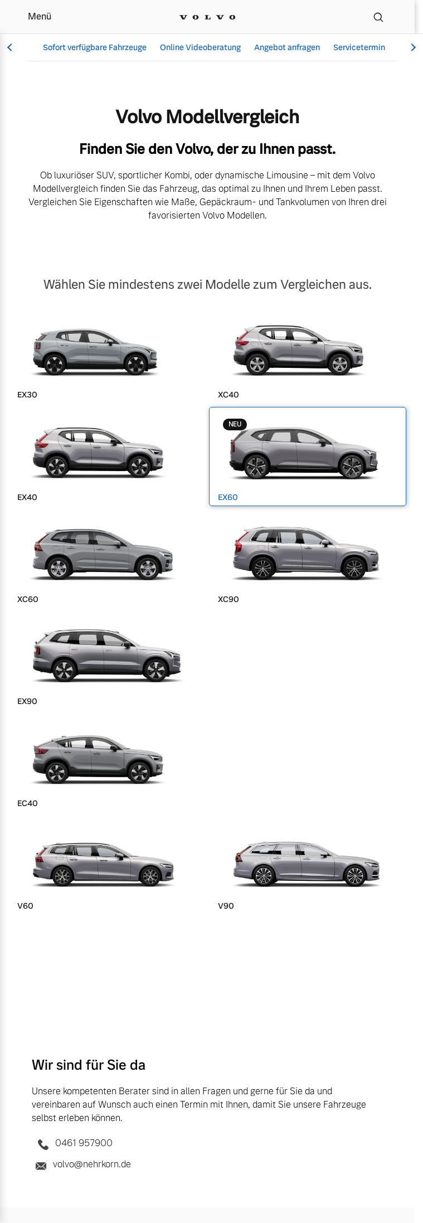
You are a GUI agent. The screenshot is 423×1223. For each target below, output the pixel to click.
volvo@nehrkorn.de (81, 1165)
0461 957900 (72, 1144)
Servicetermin (359, 47)
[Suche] (378, 16)
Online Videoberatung (200, 47)
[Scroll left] (11, 47)
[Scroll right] (412, 47)
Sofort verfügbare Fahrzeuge (95, 47)
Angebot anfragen (287, 47)
